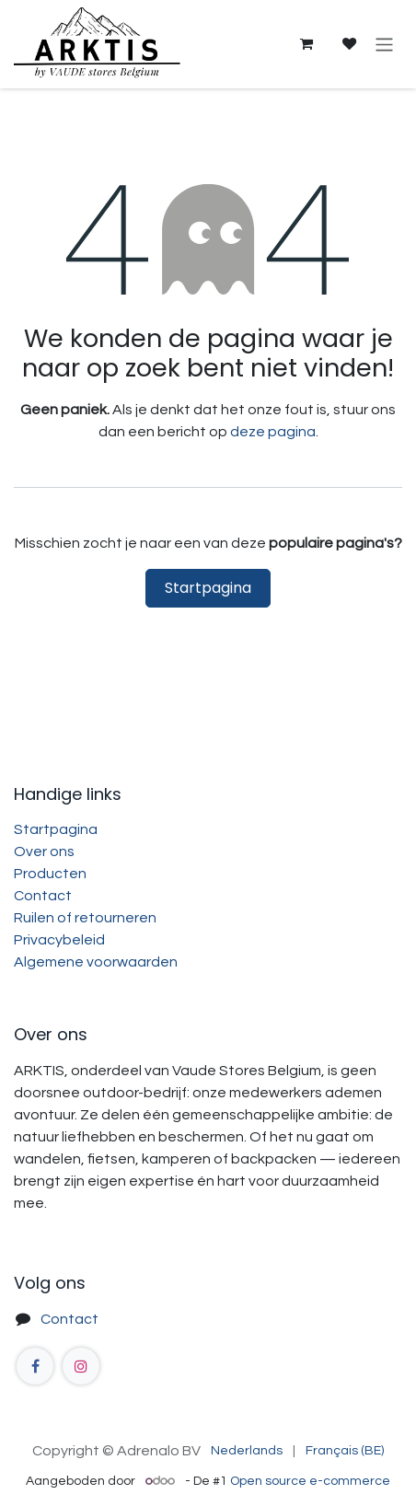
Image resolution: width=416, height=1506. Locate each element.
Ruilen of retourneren (85, 917)
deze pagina (273, 431)
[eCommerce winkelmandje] (305, 44)
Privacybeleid (59, 940)
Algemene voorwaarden (96, 962)
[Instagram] (81, 1366)
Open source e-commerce (310, 1481)
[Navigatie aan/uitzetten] (384, 44)
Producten (50, 873)
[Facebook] (35, 1366)
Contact (43, 895)
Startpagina (208, 587)
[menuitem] (247, 1451)
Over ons (44, 851)
